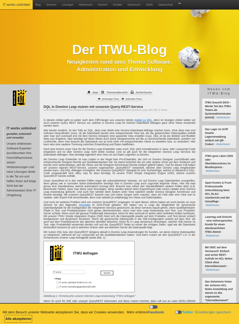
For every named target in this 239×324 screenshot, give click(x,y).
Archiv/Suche (141, 92)
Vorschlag (84, 204)
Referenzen (85, 4)
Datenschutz (165, 4)
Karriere (102, 4)
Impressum (134, 4)
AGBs (149, 4)
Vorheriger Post (108, 98)
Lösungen (67, 4)
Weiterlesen (223, 117)
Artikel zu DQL (143, 120)
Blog (38, 4)
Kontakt (117, 4)
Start (92, 92)
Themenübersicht (114, 92)
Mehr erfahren (137, 312)
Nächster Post (131, 98)
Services (51, 4)
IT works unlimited (16, 5)
